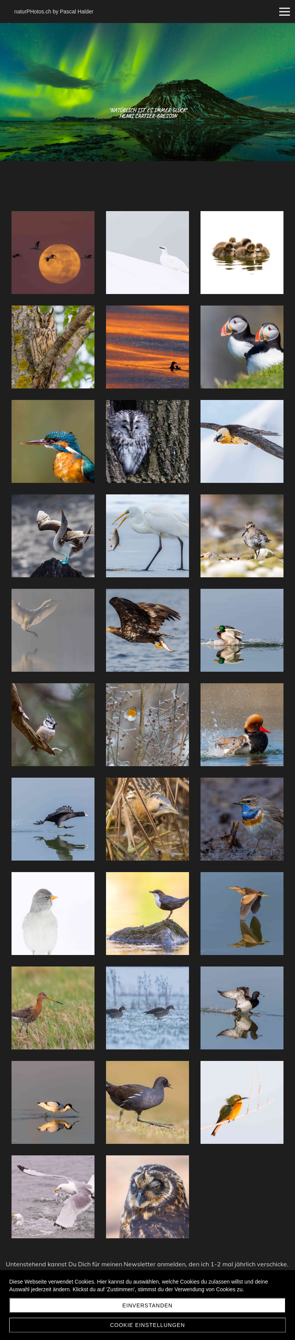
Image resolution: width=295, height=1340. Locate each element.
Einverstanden (148, 1305)
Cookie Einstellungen (147, 1325)
